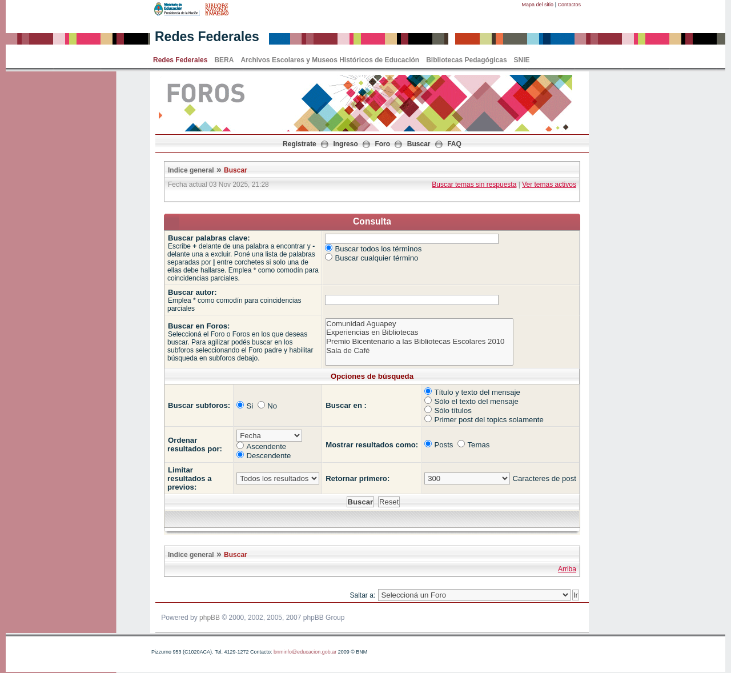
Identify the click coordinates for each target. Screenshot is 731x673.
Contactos (569, 4)
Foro (382, 144)
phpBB (209, 618)
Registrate (299, 144)
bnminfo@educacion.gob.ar (305, 652)
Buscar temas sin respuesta (474, 185)
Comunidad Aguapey (419, 324)
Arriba (567, 569)
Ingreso (345, 144)
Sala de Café (419, 350)
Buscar (419, 144)
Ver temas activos (549, 185)
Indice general (191, 170)
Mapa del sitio (538, 4)
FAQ (454, 144)
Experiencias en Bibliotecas (419, 332)
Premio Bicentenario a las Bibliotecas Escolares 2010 (419, 341)
